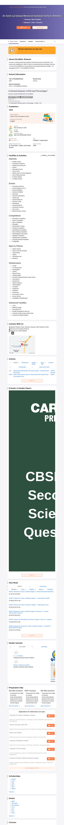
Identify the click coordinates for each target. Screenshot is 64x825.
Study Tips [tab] (42, 363)
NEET (13, 801)
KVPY (13, 781)
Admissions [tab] (24, 362)
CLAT (13, 807)
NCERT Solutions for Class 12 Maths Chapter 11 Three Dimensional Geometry (31, 591)
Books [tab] (41, 589)
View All (32, 380)
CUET (13, 813)
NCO (12, 785)
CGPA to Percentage (27, 97)
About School (13, 41)
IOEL (12, 783)
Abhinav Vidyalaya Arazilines (21, 665)
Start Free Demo (14, 706)
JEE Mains (14, 803)
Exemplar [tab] (50, 589)
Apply (51, 715)
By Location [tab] (22, 646)
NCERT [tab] (20, 586)
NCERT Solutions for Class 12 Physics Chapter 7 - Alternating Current (28, 605)
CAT (12, 809)
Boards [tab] (16, 362)
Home (10, 7)
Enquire (23, 27)
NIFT (12, 811)
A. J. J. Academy (18, 656)
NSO (12, 787)
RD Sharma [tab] (43, 586)
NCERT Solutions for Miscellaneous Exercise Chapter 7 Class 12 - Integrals (30, 619)
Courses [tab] (51, 362)
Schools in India (18, 7)
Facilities (30, 41)
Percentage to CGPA (14, 97)
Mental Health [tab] (34, 363)
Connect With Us (40, 41)
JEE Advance (15, 805)
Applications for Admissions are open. (32, 711)
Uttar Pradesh (36, 19)
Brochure (40, 27)
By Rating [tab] (44, 646)
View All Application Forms (32, 768)
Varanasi (28, 19)
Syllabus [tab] (31, 589)
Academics (23, 41)
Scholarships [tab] (22, 367)
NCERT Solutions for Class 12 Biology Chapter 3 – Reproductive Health (29, 598)
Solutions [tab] (13, 589)
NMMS (13, 788)
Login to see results (14, 101)
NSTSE (13, 779)
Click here (13, 329)
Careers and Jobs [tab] (44, 367)
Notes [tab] (23, 589)
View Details (15, 140)
